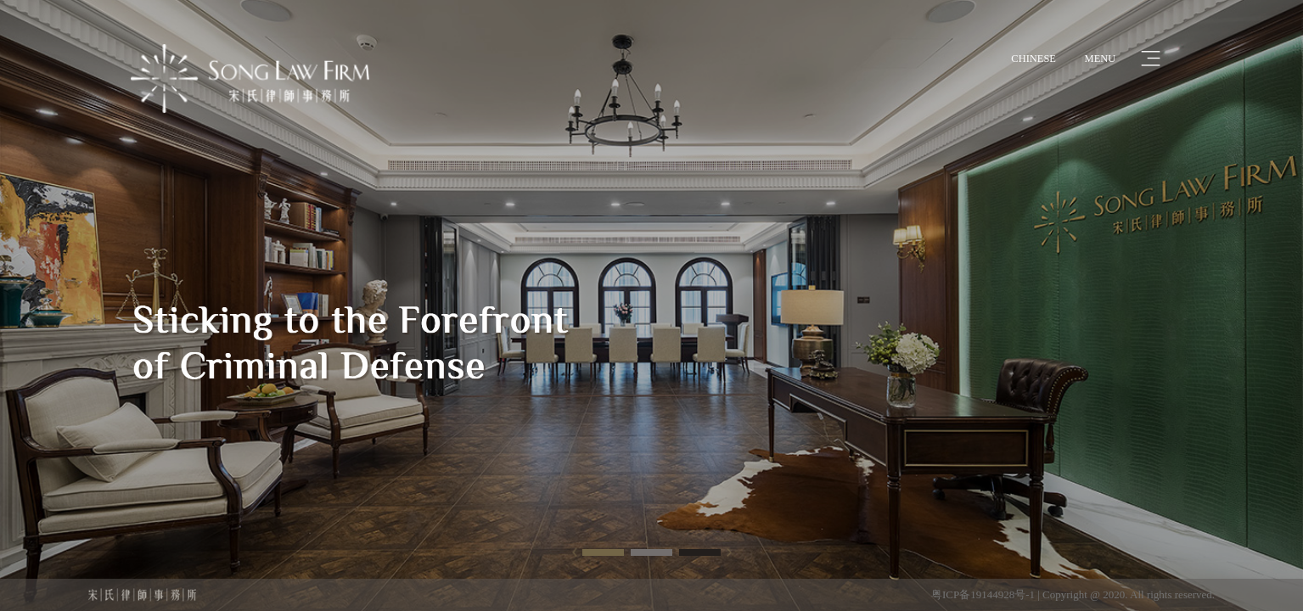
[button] (603, 552)
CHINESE (1033, 58)
